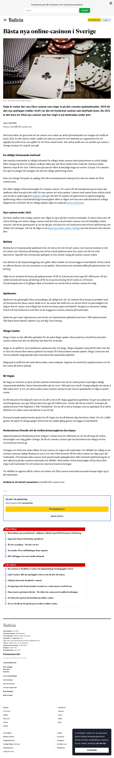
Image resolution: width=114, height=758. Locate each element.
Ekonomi (6, 718)
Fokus (60, 715)
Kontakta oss (61, 744)
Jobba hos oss (8, 751)
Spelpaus (36, 195)
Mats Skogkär (7, 667)
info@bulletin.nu (17, 638)
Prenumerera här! (11, 654)
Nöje (59, 722)
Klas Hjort (6, 669)
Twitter (59, 733)
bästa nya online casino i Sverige (64, 228)
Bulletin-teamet (8, 737)
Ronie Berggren (8, 691)
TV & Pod (6, 711)
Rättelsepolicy (8, 748)
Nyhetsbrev (61, 748)
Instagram (60, 740)
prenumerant (28, 503)
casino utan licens (75, 202)
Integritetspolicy (9, 740)
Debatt (5, 726)
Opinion (61, 711)
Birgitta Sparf (8, 695)
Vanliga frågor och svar (11, 744)
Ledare (5, 722)
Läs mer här (101, 743)
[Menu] (5, 20)
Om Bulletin (7, 733)
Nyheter (6, 707)
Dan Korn (6, 672)
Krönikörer (62, 707)
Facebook (60, 737)
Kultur (60, 718)
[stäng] (111, 3)
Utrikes (5, 715)
